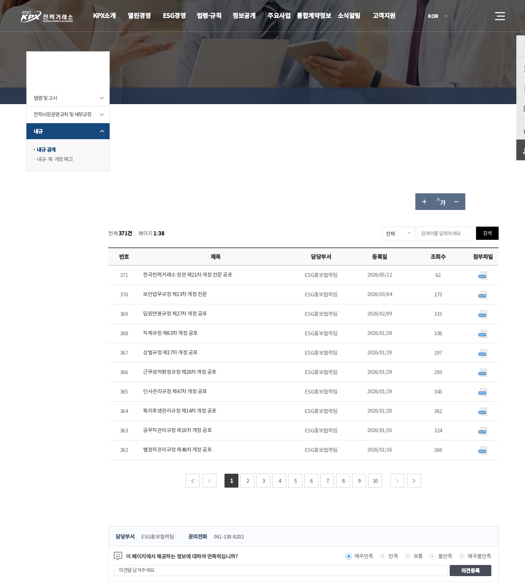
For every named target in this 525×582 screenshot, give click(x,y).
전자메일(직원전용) (326, 521)
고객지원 (384, 15)
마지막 (422, 374)
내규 (52, 153)
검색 (480, 16)
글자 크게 (409, 95)
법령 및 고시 (60, 112)
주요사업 (279, 15)
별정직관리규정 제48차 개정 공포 (203, 343)
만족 (379, 450)
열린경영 (139, 15)
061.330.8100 (247, 542)
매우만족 (350, 450)
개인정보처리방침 (167, 521)
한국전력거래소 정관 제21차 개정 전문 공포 (213, 169)
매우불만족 (465, 450)
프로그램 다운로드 (273, 521)
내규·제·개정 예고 (70, 181)
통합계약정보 (314, 15)
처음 (201, 374)
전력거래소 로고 (47, 16)
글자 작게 (443, 95)
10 (383, 374)
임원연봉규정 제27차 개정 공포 (201, 207)
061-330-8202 (258, 430)
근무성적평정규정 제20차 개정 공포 (206, 266)
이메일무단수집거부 (220, 521)
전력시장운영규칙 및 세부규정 (76, 133)
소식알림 (349, 15)
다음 (405, 374)
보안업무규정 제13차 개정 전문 (201, 188)
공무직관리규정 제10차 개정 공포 (203, 324)
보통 (404, 450)
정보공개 (243, 15)
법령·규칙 (209, 15)
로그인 (460, 16)
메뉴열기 (499, 14)
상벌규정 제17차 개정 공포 (196, 246)
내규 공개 (61, 171)
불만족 (431, 450)
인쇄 (476, 95)
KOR (435, 16)
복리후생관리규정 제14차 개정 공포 (206, 305)
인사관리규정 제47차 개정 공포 (201, 285)
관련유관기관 (443, 522)
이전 (217, 374)
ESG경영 (174, 15)
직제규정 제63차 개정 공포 (196, 227)
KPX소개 (104, 15)
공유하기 (459, 95)
